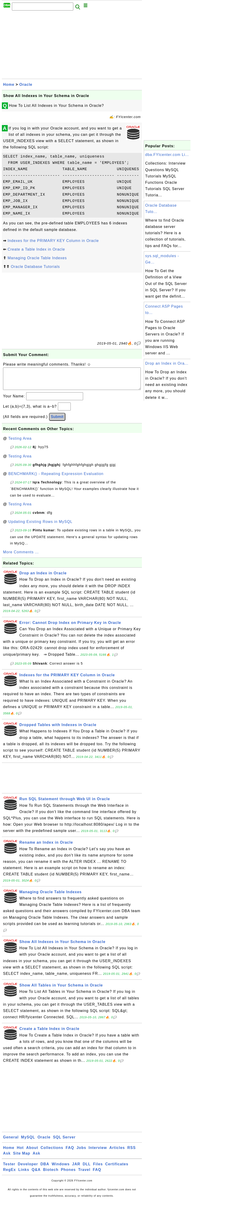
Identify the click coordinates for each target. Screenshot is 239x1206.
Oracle (25, 84)
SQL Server (64, 1142)
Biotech (51, 1174)
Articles (117, 1152)
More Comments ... (21, 557)
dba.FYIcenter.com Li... (167, 155)
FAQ (70, 1152)
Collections (52, 1152)
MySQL (28, 1142)
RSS (131, 1152)
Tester (9, 1169)
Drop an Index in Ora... (166, 363)
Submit (57, 421)
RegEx (9, 1174)
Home (8, 84)
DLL (87, 1169)
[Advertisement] (72, 46)
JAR (76, 1169)
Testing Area (20, 443)
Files (98, 1169)
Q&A (36, 1174)
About (32, 1152)
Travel (84, 1174)
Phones (68, 1174)
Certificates (116, 1169)
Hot (20, 1152)
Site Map (21, 1158)
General (11, 1142)
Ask (7, 1158)
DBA (44, 1169)
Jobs (81, 1152)
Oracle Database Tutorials (35, 267)
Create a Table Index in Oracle (36, 249)
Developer (28, 1169)
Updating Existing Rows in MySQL (40, 526)
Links (23, 1174)
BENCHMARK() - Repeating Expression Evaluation (56, 478)
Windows (61, 1169)
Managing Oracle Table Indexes (37, 258)
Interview (98, 1152)
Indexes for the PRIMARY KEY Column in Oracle (53, 241)
